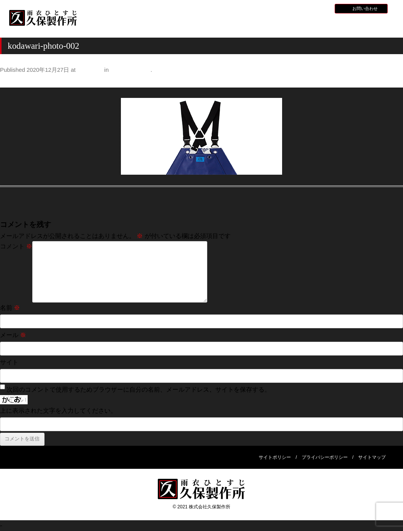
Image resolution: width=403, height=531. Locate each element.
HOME (110, 24)
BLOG (320, 8)
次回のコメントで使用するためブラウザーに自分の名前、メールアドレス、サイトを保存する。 (139, 389)
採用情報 (299, 8)
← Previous (16, 81)
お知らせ (277, 8)
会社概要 (367, 24)
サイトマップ (372, 457)
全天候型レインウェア (264, 25)
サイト (9, 362)
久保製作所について (161, 25)
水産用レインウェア (213, 25)
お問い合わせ (365, 8)
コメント (16, 246)
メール (13, 335)
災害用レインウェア (316, 25)
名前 (10, 307)
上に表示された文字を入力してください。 (58, 410)
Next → (393, 81)
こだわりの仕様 (130, 70)
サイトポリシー (275, 457)
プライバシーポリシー (325, 457)
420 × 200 (89, 70)
